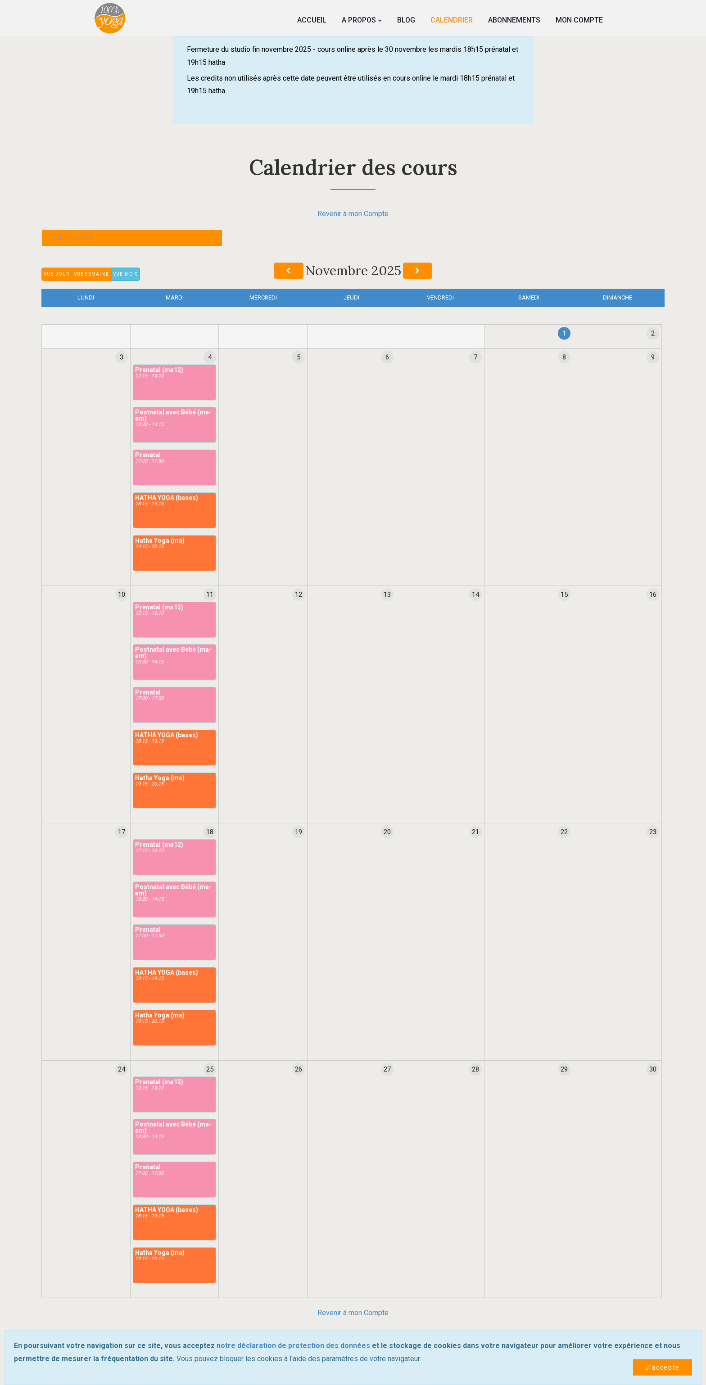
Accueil (311, 20)
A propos (359, 20)
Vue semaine (91, 274)
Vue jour (57, 274)
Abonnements (514, 20)
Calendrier (451, 20)
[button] (132, 238)
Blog (406, 20)
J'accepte (662, 1367)
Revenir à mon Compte (353, 213)
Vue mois (125, 274)
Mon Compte (579, 20)
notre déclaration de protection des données (293, 1345)
